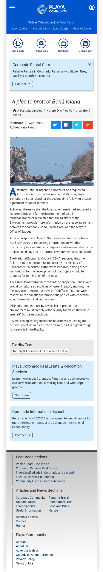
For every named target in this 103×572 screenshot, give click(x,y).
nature (51, 110)
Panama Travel (59, 497)
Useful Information (28, 510)
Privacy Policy (25, 559)
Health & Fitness (27, 517)
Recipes (21, 521)
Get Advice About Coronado (34, 555)
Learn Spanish (25, 506)
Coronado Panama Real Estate (36, 468)
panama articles (31, 110)
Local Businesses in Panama (35, 477)
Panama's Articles (60, 502)
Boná (65, 351)
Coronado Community (30, 497)
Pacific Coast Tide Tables (32, 464)
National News (25, 502)
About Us (22, 546)
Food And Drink (59, 506)
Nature (53, 510)
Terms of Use (24, 563)
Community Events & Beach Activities (40, 481)
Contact (21, 542)
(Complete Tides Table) (60, 22)
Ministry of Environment (27, 351)
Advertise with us (27, 550)
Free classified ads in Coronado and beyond (45, 472)
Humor (20, 525)
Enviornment (51, 351)
